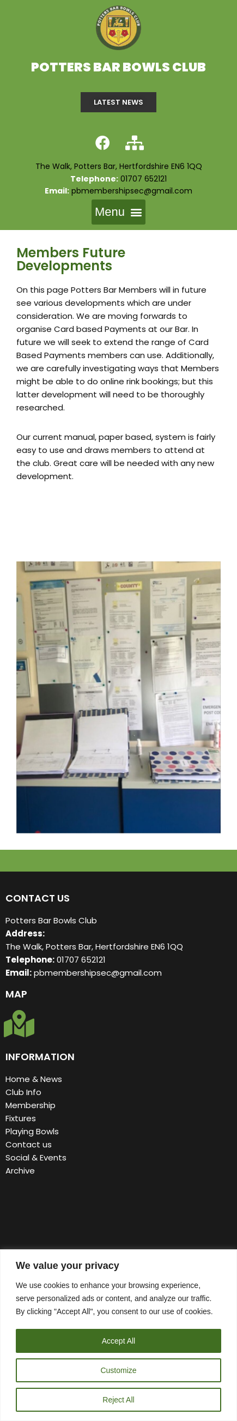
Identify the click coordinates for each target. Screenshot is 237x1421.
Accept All (118, 1341)
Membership (30, 1105)
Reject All (118, 1399)
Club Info (23, 1092)
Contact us (28, 1144)
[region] (118, 1335)
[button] (118, 212)
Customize (118, 1370)
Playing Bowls (32, 1131)
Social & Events (37, 1157)
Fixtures (20, 1118)
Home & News (33, 1079)
